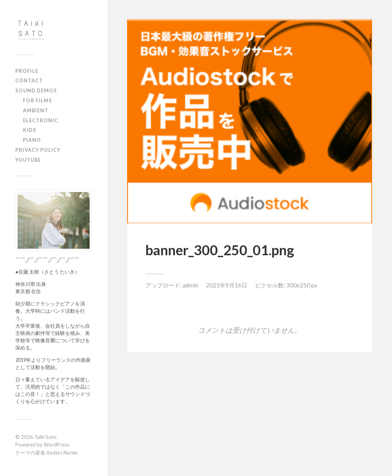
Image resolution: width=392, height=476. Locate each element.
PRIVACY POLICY (37, 150)
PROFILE (26, 71)
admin (190, 285)
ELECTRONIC (40, 120)
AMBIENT (35, 110)
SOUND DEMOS (36, 90)
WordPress (56, 445)
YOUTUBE (28, 160)
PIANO (32, 140)
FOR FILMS (37, 100)
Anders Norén (61, 453)
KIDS (29, 130)
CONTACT (29, 80)
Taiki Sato (45, 437)
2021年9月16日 (226, 285)
